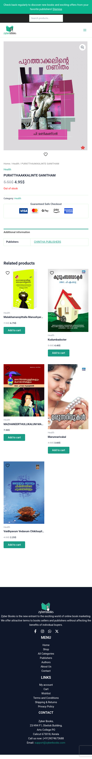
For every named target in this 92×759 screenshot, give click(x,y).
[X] (57, 631)
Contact (46, 670)
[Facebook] (35, 631)
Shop (46, 649)
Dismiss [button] (57, 9)
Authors (46, 662)
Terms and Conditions (46, 698)
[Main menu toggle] (84, 29)
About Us (46, 666)
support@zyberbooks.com (50, 742)
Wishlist (46, 693)
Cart (46, 689)
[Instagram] (42, 631)
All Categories (46, 653)
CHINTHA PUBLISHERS (47, 241)
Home (7, 163)
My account (46, 684)
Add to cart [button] (14, 330)
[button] (82, 47)
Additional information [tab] (17, 232)
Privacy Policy (46, 706)
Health (15, 163)
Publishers (46, 658)
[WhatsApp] (49, 631)
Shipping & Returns (46, 702)
